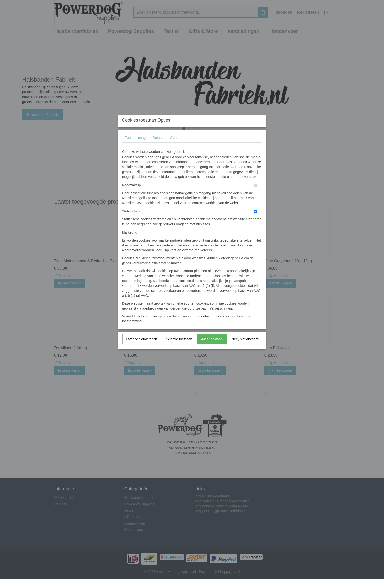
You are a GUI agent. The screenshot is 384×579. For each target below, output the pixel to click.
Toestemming (135, 147)
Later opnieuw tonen (141, 349)
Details (158, 147)
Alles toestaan (212, 349)
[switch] (255, 195)
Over (173, 147)
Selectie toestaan (179, 349)
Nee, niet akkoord (245, 349)
